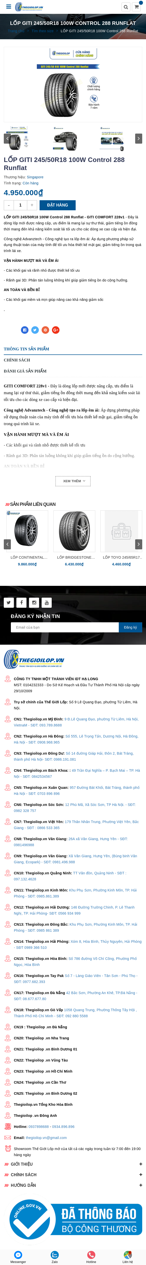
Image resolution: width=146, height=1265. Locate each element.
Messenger (18, 1257)
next (138, 139)
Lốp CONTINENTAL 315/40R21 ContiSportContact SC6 (27, 557)
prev (7, 139)
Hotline (91, 1257)
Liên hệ (128, 1257)
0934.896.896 (63, 1127)
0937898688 (38, 1127)
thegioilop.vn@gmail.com (46, 1138)
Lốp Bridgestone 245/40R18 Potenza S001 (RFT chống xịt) (74, 557)
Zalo (55, 1257)
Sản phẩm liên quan (32, 504)
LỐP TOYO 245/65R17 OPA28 (121, 557)
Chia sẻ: (11, 330)
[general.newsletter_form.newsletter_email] (76, 627)
